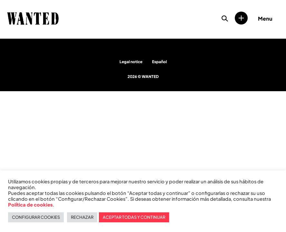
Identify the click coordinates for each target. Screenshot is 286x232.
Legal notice (130, 61)
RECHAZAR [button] (82, 217)
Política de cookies (30, 205)
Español (159, 61)
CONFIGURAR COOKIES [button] (36, 217)
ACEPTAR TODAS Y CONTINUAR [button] (134, 217)
